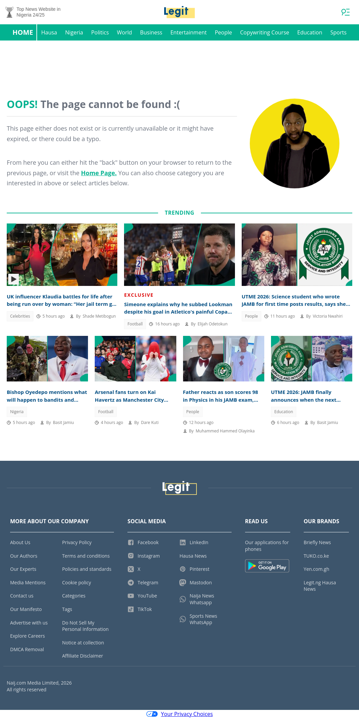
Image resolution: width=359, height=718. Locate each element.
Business (151, 32)
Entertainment (188, 32)
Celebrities (20, 316)
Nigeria (74, 32)
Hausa (49, 32)
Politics (100, 32)
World (124, 32)
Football (135, 324)
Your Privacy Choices (179, 714)
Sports (338, 32)
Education (309, 32)
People (223, 32)
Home (22, 32)
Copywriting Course (264, 32)
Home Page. (99, 173)
